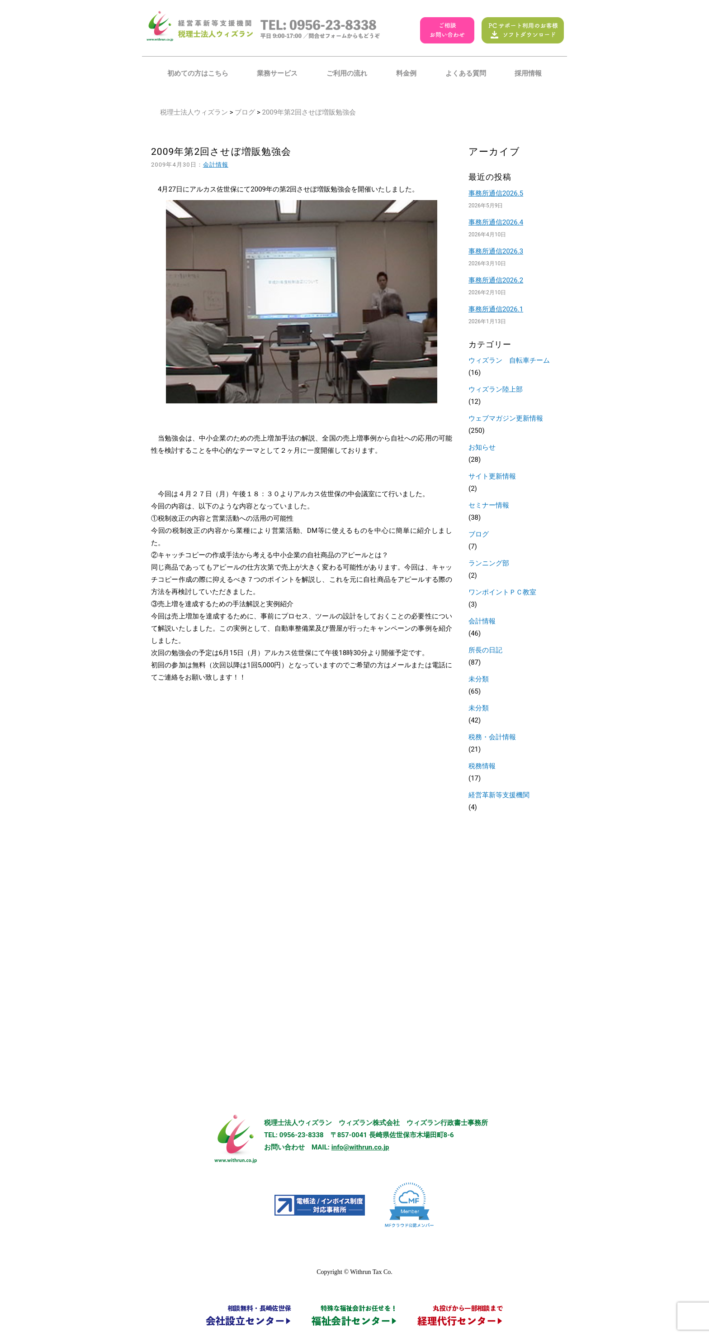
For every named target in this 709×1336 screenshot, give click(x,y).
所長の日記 (485, 650)
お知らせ (482, 447)
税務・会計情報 (492, 737)
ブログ (245, 112)
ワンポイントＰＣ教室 (502, 592)
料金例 (406, 73)
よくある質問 (465, 73)
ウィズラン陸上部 (495, 389)
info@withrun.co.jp (360, 1147)
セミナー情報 (488, 505)
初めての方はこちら (197, 73)
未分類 (478, 679)
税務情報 (482, 766)
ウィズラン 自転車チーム (509, 360)
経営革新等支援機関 (498, 795)
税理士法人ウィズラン (194, 112)
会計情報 (215, 164)
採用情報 (528, 73)
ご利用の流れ (346, 73)
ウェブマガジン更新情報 (505, 418)
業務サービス (277, 73)
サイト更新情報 (492, 476)
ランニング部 (488, 563)
